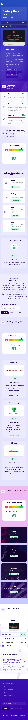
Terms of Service (8, 689)
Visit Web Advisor (14, 395)
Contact (5, 692)
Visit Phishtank (14, 478)
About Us (5, 686)
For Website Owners (9, 683)
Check (5, 312)
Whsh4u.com (6, 262)
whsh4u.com (8, 17)
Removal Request (8, 695)
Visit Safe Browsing (14, 435)
